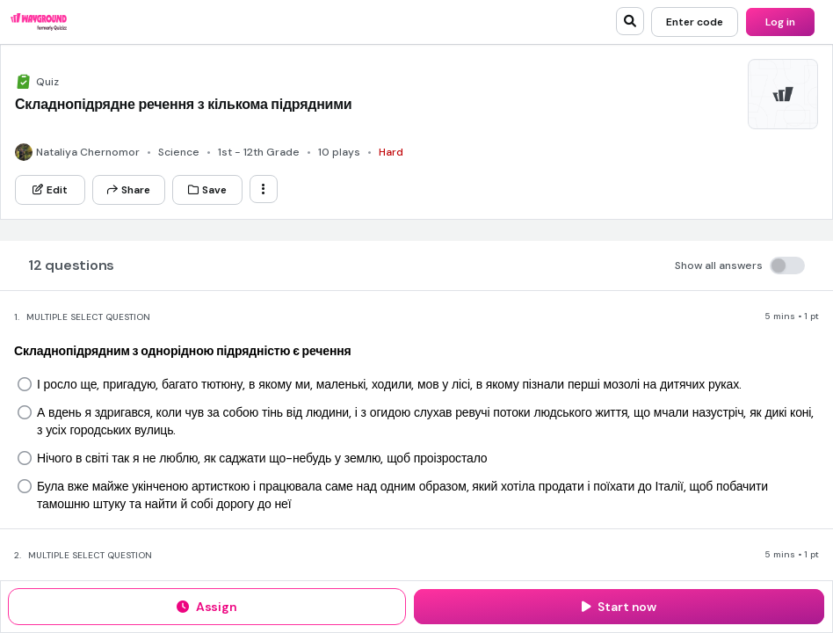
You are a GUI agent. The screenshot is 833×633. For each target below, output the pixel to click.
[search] (630, 21)
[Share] (128, 190)
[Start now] (619, 606)
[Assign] (207, 606)
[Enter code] (694, 22)
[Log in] (780, 22)
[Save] (207, 190)
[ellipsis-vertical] (264, 189)
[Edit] (50, 190)
